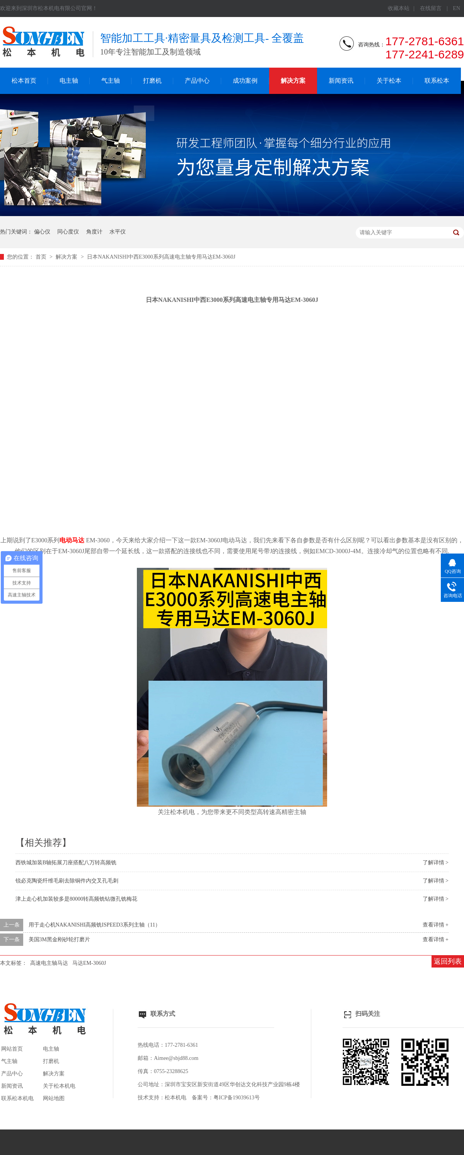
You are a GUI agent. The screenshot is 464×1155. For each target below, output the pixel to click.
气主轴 (110, 80)
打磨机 (152, 80)
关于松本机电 (59, 1086)
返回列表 (448, 961)
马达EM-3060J (89, 963)
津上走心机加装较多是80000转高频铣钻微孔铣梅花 (76, 899)
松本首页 (24, 80)
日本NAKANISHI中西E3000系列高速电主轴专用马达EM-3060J (161, 257)
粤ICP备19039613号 (236, 1097)
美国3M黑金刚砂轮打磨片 (59, 939)
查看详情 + (436, 925)
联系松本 (437, 80)
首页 (42, 257)
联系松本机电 (17, 1098)
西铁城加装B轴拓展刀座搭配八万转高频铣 (65, 862)
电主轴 (69, 80)
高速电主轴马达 (49, 963)
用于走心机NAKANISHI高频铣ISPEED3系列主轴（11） (95, 925)
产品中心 (197, 80)
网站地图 (54, 1098)
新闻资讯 (341, 80)
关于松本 (389, 80)
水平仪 (117, 232)
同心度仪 (68, 232)
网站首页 (12, 1049)
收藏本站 (398, 8)
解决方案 (293, 80)
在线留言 (431, 8)
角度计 (94, 232)
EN (456, 8)
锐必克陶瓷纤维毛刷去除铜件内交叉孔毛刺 (66, 881)
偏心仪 (42, 232)
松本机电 (175, 1097)
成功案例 (245, 80)
